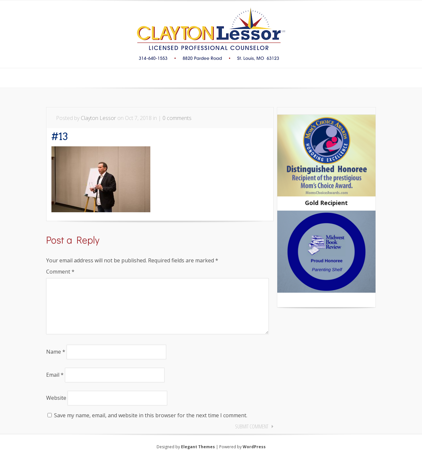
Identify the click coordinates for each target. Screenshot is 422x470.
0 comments (177, 118)
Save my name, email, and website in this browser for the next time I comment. (150, 425)
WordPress (254, 457)
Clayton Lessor (98, 118)
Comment (60, 271)
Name (55, 362)
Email (55, 385)
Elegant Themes (198, 457)
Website (56, 408)
